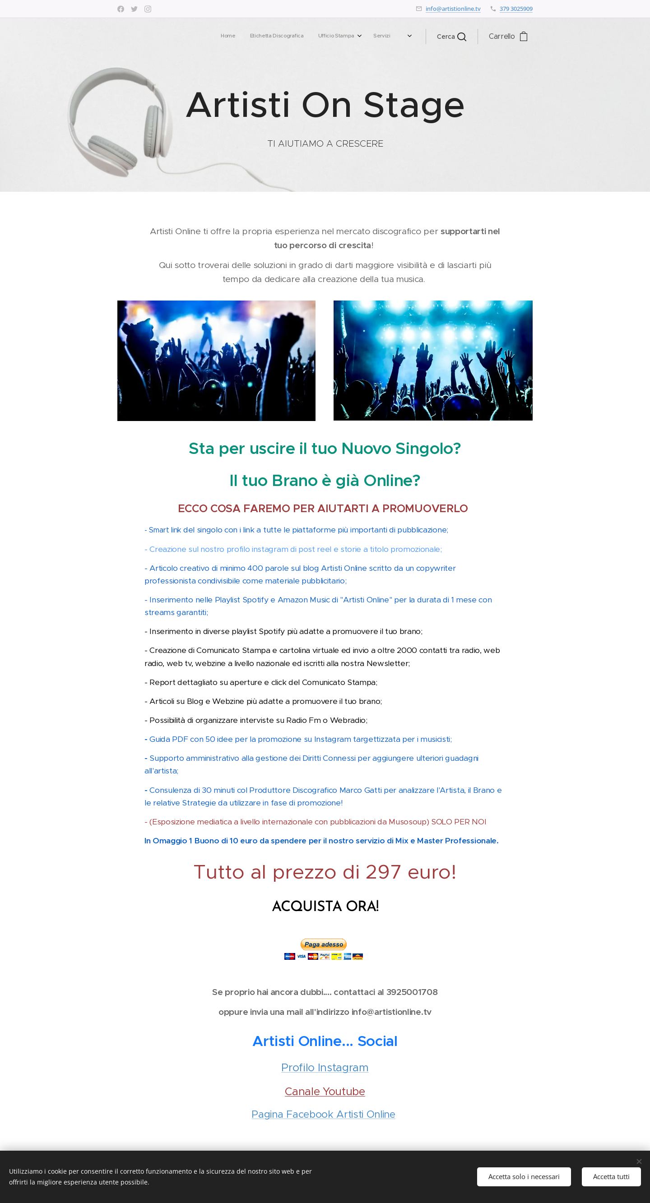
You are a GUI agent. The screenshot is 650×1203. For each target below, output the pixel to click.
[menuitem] (277, 36)
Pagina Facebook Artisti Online (323, 1114)
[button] (452, 36)
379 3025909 (516, 9)
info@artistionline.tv (453, 9)
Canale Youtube (325, 1091)
